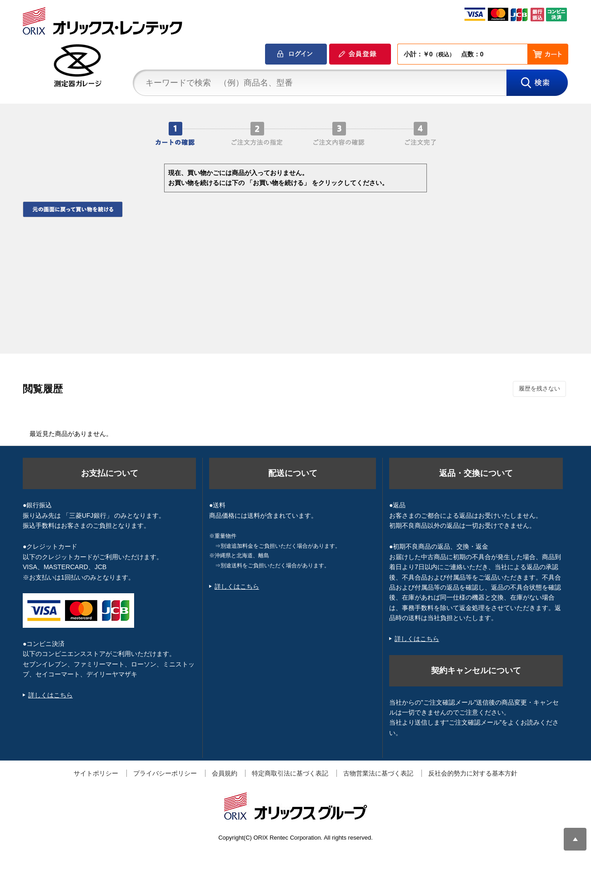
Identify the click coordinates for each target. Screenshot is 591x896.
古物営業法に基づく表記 (378, 773)
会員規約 (224, 773)
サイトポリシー (96, 773)
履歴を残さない (539, 388)
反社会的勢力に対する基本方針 (472, 773)
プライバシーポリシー (165, 773)
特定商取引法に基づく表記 (290, 773)
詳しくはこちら (50, 695)
